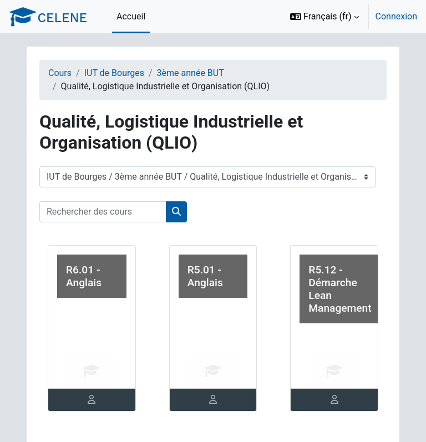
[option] (350, 16)
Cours (60, 73)
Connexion (396, 16)
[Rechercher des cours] (102, 211)
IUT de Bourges (114, 73)
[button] (324, 16)
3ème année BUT (190, 73)
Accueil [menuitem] (130, 16)
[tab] (91, 400)
